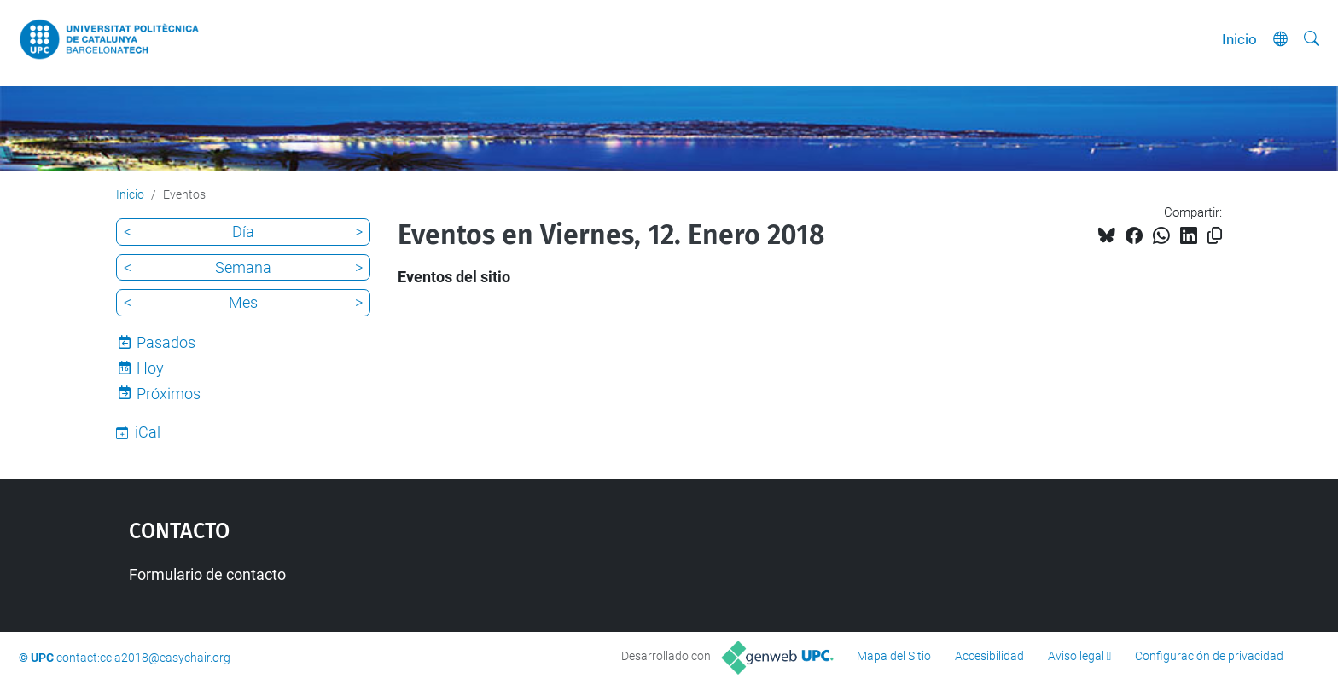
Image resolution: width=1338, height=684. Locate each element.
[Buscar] (1311, 39)
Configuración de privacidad (1209, 656)
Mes (243, 302)
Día (243, 232)
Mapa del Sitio (894, 656)
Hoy (150, 368)
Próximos (169, 394)
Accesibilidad (989, 656)
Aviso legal (1076, 656)
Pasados (166, 342)
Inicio (1239, 39)
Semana (243, 267)
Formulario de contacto (207, 574)
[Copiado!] (1214, 236)
